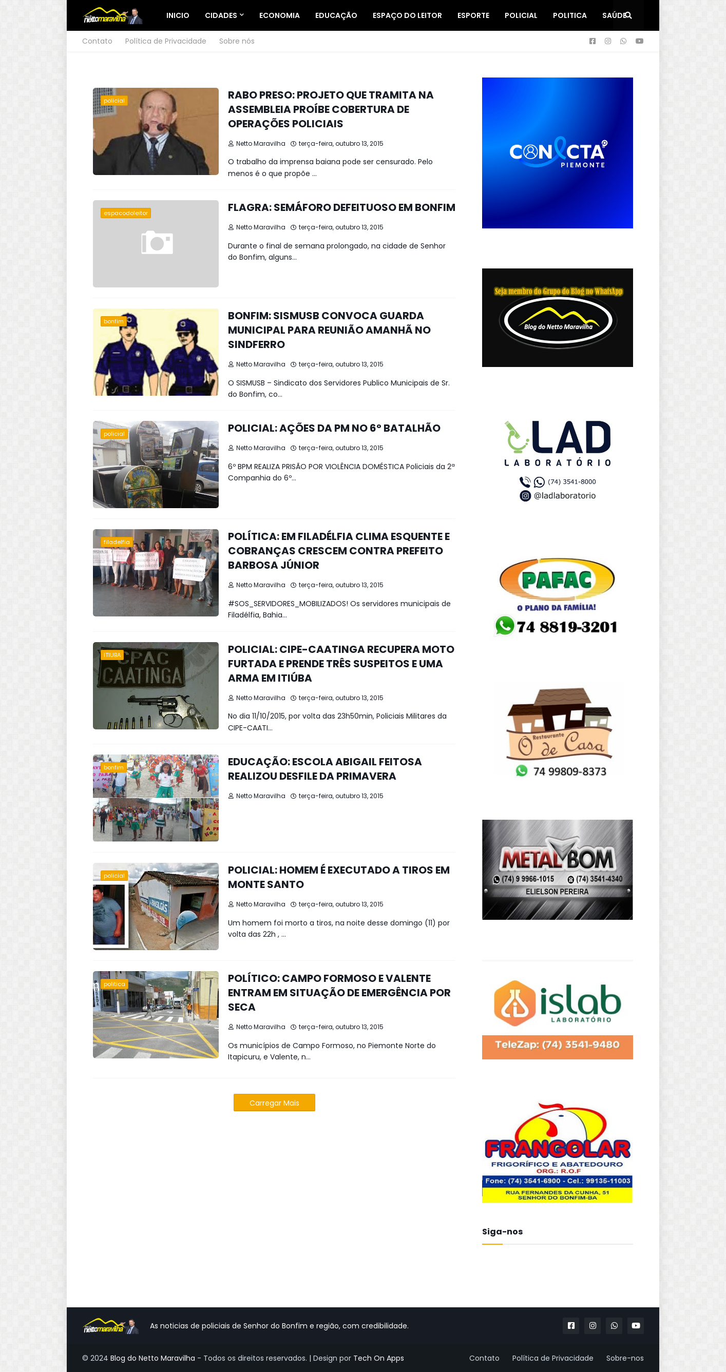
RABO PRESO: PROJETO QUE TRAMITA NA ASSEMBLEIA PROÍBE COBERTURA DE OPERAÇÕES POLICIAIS (331, 109)
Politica (570, 15)
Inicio (177, 15)
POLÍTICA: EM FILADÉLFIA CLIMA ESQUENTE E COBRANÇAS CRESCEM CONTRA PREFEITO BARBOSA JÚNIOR (339, 550)
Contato (97, 41)
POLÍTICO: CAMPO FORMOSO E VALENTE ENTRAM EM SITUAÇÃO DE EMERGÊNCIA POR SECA (339, 992)
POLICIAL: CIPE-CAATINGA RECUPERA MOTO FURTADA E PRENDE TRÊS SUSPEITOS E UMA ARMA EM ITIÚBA (341, 663)
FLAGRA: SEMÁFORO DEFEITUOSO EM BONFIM (341, 207)
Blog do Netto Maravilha (152, 1358)
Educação (336, 15)
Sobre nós (237, 41)
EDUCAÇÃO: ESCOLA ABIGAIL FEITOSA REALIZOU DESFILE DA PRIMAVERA (325, 769)
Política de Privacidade (165, 41)
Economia (279, 15)
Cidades (221, 15)
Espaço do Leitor (407, 15)
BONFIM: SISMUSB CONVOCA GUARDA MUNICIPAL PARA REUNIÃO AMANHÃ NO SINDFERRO (329, 330)
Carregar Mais (274, 1103)
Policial (521, 15)
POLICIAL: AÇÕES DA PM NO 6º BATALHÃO (334, 428)
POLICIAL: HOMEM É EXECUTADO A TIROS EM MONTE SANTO (339, 877)
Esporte (473, 15)
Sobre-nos (625, 1358)
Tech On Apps (378, 1358)
